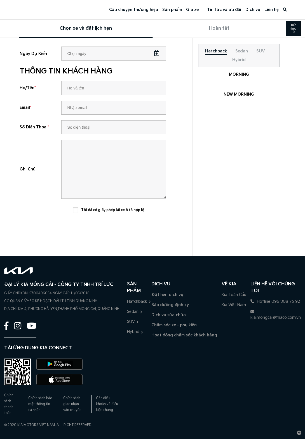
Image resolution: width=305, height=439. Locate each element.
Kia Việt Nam (234, 304)
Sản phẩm (172, 9)
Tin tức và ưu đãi (224, 9)
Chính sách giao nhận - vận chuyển (72, 404)
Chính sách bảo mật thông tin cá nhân (40, 404)
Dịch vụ (252, 9)
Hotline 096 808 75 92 (275, 301)
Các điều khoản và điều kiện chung (107, 404)
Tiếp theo (293, 28)
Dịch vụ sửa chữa (168, 315)
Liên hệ (271, 9)
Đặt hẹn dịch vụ (167, 294)
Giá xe (192, 9)
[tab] (216, 51)
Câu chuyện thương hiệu (133, 9)
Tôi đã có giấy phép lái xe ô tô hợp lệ (112, 210)
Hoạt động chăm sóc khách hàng (184, 335)
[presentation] (115, 231)
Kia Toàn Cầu (234, 294)
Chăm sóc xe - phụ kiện (174, 325)
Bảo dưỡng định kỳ (170, 304)
